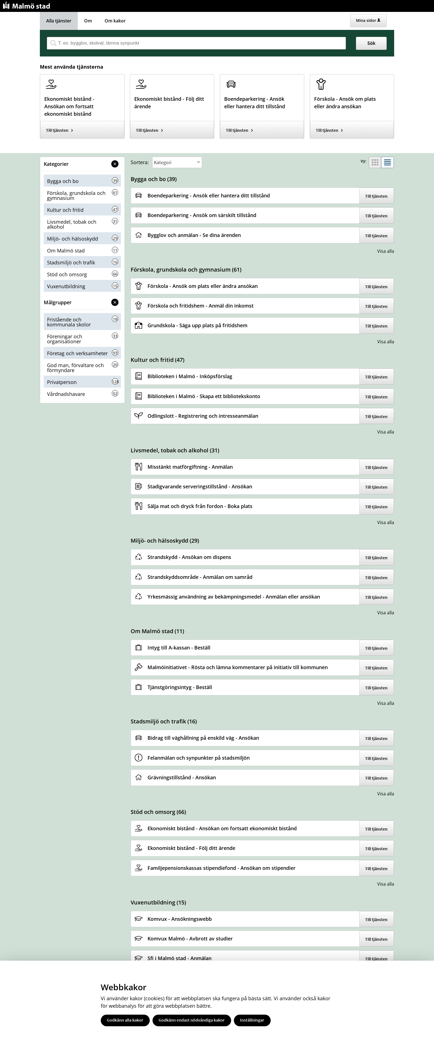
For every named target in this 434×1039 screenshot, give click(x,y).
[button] (114, 163)
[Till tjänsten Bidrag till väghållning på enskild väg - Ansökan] (205, 738)
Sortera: (140, 162)
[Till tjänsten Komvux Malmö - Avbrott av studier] (192, 938)
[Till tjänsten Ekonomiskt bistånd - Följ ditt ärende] (172, 100)
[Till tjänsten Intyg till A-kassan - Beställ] (181, 647)
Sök (371, 43)
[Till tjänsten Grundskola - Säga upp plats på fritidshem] (200, 325)
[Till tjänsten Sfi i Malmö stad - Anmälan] (182, 958)
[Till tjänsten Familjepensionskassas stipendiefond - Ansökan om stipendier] (224, 868)
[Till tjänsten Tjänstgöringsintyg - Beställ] (182, 687)
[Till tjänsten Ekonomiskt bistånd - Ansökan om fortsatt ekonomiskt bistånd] (82, 104)
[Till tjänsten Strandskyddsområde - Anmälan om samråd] (202, 577)
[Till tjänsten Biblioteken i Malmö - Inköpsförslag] (192, 376)
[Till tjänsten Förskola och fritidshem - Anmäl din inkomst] (203, 306)
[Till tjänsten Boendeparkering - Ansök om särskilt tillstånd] (204, 215)
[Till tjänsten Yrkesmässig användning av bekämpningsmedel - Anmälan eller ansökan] (236, 596)
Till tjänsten (57, 130)
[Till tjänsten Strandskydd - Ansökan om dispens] (191, 557)
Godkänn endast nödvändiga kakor (191, 1020)
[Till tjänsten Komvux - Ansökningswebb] (182, 919)
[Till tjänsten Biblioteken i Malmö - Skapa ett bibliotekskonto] (206, 396)
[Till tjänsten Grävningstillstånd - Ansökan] (184, 777)
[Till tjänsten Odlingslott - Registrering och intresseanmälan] (205, 416)
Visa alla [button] (385, 251)
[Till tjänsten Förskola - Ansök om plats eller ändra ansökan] (352, 100)
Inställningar (252, 1020)
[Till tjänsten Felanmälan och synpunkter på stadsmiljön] (201, 758)
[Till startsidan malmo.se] (27, 4)
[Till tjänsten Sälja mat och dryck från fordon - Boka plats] (202, 506)
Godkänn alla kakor (125, 1020)
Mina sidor (368, 20)
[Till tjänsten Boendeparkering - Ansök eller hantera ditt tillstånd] (262, 100)
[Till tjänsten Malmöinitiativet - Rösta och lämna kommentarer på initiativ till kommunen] (240, 667)
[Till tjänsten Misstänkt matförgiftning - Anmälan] (192, 467)
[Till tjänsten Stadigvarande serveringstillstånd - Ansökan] (202, 486)
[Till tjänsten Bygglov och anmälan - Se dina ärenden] (196, 235)
